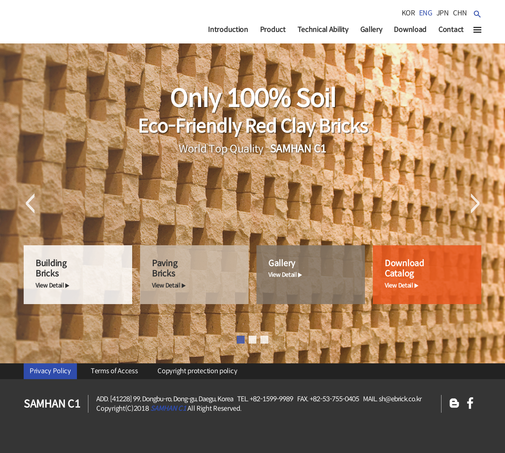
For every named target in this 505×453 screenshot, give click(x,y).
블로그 (454, 404)
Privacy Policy (50, 371)
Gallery (371, 29)
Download (410, 29)
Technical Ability (322, 29)
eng (425, 13)
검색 (477, 14)
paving (200, 274)
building (84, 274)
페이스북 (470, 404)
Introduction (228, 29)
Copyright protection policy (197, 371)
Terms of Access (114, 371)
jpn (442, 13)
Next (475, 203)
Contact (451, 29)
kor (408, 13)
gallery (316, 268)
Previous (30, 203)
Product (273, 29)
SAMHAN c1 (67, 27)
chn (460, 13)
